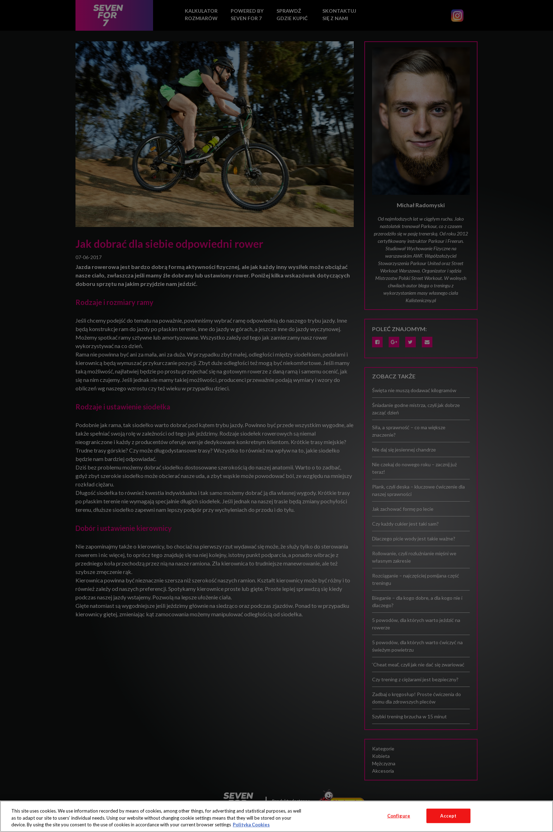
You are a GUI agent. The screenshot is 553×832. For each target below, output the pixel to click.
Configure (398, 815)
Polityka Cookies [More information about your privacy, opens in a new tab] (251, 824)
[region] (276, 816)
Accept (448, 815)
